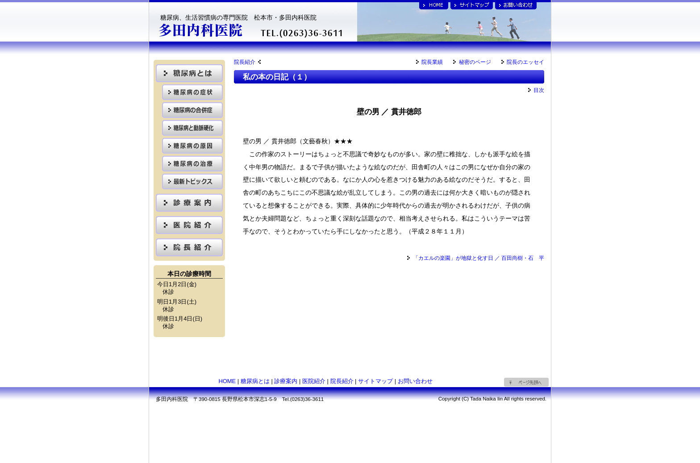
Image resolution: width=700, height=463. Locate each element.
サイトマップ (375, 381)
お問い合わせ (415, 381)
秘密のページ (472, 62)
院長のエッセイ (522, 62)
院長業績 (429, 62)
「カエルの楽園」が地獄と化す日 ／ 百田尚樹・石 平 (475, 258)
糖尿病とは (255, 381)
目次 (536, 90)
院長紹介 (247, 62)
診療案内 (285, 381)
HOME (227, 381)
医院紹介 (313, 381)
